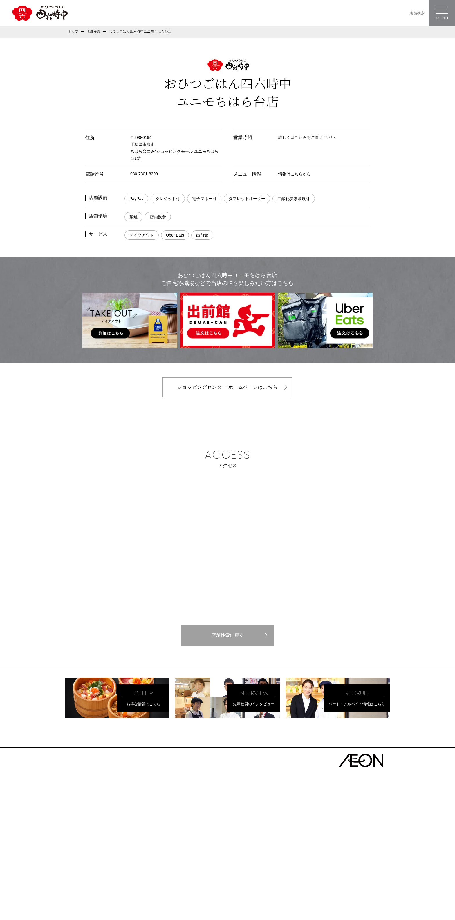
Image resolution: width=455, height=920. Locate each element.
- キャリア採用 (86, 855)
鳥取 (202, 835)
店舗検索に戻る (227, 635)
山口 (216, 835)
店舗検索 (417, 13)
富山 (245, 815)
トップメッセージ (86, 803)
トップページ (82, 784)
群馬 (249, 805)
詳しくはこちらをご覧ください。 (308, 137)
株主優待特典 (82, 832)
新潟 (273, 815)
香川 (245, 835)
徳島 (259, 835)
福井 (259, 815)
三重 (202, 815)
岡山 (187, 835)
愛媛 (230, 835)
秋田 (187, 796)
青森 (173, 796)
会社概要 (77, 793)
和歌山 (232, 825)
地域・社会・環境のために (96, 822)
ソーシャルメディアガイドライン (94, 872)
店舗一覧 (147, 784)
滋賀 (216, 825)
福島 (230, 796)
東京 (173, 805)
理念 (72, 812)
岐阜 (187, 815)
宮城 (216, 796)
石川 (230, 815)
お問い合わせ (78, 878)
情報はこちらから (294, 174)
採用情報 (77, 841)
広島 (173, 835)
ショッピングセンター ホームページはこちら (227, 387)
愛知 (173, 815)
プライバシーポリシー (85, 865)
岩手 (202, 796)
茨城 (234, 805)
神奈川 (189, 805)
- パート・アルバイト (92, 848)
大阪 (173, 825)
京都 (202, 825)
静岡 (216, 815)
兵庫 (187, 825)
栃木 (263, 805)
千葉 (206, 805)
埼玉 (220, 805)
